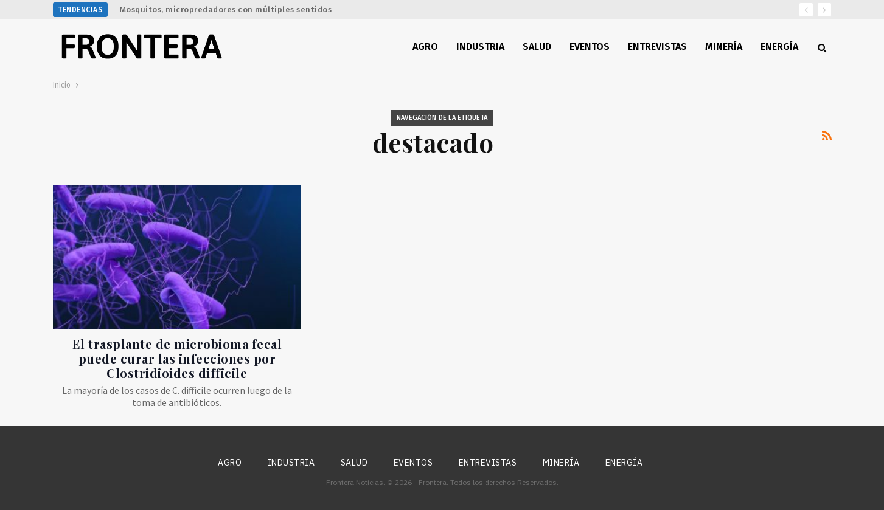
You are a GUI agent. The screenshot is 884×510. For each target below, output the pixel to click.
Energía (779, 46)
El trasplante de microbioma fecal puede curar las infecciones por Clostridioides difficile (177, 358)
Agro (425, 46)
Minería (723, 46)
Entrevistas (657, 46)
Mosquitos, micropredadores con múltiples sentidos (226, 9)
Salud (537, 46)
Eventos (589, 46)
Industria (480, 46)
